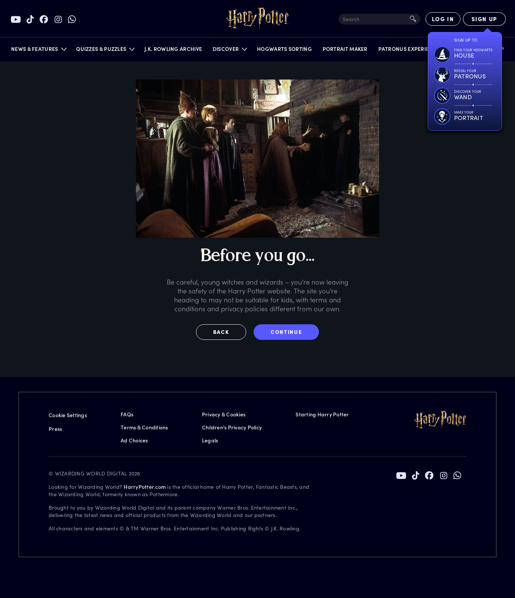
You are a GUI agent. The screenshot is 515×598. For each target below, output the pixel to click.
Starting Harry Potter (322, 414)
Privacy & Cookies (223, 414)
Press (55, 428)
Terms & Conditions (144, 427)
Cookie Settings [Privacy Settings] (68, 415)
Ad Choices (134, 440)
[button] (38, 50)
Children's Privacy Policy (232, 427)
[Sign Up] (484, 19)
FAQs (127, 414)
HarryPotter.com (145, 486)
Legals (210, 440)
